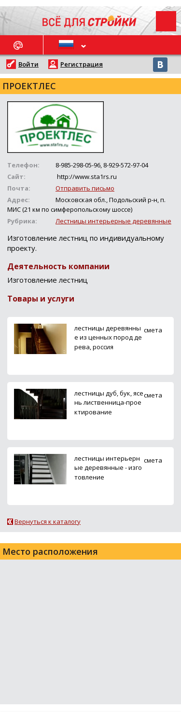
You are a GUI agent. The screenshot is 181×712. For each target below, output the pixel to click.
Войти (28, 64)
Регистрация (81, 64)
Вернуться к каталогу (47, 521)
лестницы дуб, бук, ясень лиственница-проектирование (108, 402)
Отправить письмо (85, 188)
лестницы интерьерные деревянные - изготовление (108, 467)
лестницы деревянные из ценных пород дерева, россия (108, 337)
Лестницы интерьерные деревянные (113, 221)
